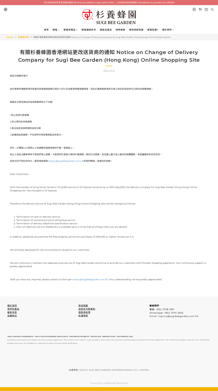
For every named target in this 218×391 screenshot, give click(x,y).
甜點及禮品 (106, 29)
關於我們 (168, 29)
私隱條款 (83, 315)
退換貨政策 (84, 312)
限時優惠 (120, 29)
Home (10, 37)
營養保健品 (70, 29)
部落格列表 (23, 37)
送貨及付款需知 (86, 309)
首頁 (46, 29)
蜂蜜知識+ (152, 29)
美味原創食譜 (136, 29)
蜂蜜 (56, 29)
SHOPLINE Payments (116, 383)
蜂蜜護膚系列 (89, 29)
